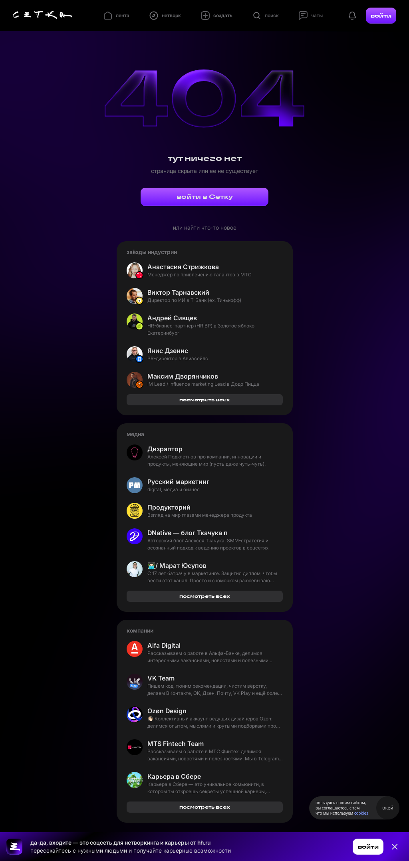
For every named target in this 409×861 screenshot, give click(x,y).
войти (381, 16)
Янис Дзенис (167, 351)
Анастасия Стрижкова (183, 267)
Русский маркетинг (178, 482)
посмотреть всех (204, 399)
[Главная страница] (43, 15)
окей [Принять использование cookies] (387, 807)
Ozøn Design (167, 711)
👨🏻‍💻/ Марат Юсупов (176, 565)
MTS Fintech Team (175, 744)
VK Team (161, 678)
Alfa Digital (164, 645)
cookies (361, 813)
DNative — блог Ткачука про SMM (187, 533)
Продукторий (169, 507)
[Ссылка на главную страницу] (14, 847)
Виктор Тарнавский (178, 292)
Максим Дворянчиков (182, 376)
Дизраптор (165, 449)
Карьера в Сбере (174, 776)
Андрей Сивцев (172, 318)
